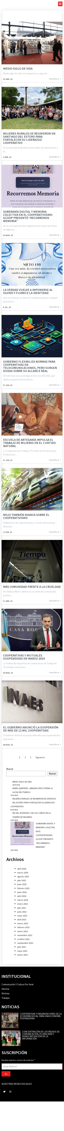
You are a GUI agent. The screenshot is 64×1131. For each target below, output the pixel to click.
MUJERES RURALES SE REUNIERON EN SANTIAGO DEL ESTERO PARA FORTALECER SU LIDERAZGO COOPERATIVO (33, 802)
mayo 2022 (22, 951)
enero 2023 (22, 931)
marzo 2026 (22, 872)
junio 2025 (21, 884)
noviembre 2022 (24, 935)
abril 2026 (21, 868)
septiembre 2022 (25, 943)
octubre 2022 (23, 939)
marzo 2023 (22, 923)
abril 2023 (21, 919)
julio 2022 (21, 946)
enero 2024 (22, 903)
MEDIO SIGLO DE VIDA (22, 781)
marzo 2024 (22, 900)
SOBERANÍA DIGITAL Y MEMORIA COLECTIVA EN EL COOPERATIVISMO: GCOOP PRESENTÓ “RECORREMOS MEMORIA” (45, 835)
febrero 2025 (23, 888)
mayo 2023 (22, 915)
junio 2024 (21, 892)
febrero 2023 (23, 927)
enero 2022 (22, 954)
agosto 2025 (23, 876)
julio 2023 (21, 907)
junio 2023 (21, 911)
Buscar (9, 768)
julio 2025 (21, 880)
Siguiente (40, 757)
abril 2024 (21, 896)
